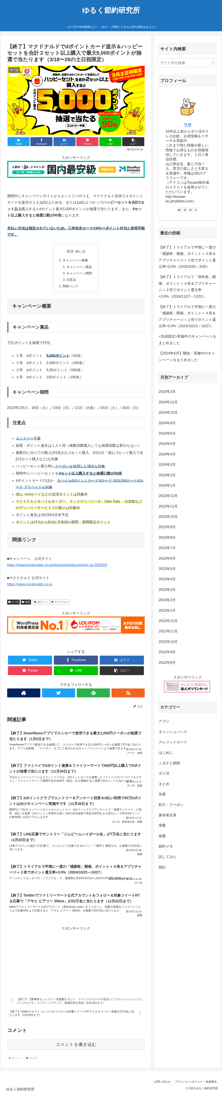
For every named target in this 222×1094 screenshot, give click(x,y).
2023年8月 (167, 538)
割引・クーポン (171, 805)
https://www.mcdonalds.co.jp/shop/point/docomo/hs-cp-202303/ (57, 565)
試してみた (167, 857)
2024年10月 (168, 412)
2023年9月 (167, 527)
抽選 (26, 602)
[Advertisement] (76, 959)
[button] (213, 63)
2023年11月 (168, 506)
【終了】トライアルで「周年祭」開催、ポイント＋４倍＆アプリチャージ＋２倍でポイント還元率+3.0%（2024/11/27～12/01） (187, 286)
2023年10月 (168, 517)
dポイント (41, 602)
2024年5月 (167, 444)
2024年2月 (167, 475)
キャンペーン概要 (75, 260)
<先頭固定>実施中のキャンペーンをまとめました (187, 339)
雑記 (162, 867)
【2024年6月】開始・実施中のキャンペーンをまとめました (187, 356)
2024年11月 (168, 402)
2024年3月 (167, 465)
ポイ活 (13, 602)
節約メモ (166, 846)
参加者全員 (167, 815)
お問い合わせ (162, 1081)
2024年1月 (167, 485)
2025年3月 (167, 392)
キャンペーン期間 (79, 273)
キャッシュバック (173, 732)
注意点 (71, 279)
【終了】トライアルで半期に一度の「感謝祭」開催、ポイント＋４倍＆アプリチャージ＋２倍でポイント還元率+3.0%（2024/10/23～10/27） (187, 316)
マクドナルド (60, 602)
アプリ (164, 721)
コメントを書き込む (76, 1044)
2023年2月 (167, 600)
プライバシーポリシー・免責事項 (196, 1081)
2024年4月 (167, 454)
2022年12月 (168, 621)
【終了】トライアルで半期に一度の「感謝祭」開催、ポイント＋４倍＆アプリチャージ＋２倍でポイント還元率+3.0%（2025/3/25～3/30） (187, 257)
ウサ (188, 125)
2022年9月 (167, 652)
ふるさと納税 (169, 763)
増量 (162, 825)
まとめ (164, 784)
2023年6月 (167, 558)
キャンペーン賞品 (79, 267)
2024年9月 (167, 423)
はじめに (166, 753)
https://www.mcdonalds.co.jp (29, 584)
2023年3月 (167, 590)
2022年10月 (168, 642)
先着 (162, 794)
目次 (70, 251)
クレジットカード (173, 742)
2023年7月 (167, 548)
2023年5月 (167, 569)
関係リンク (71, 286)
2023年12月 (168, 496)
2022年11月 (168, 631)
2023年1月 (167, 611)
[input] (187, 62)
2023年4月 (167, 579)
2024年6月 (167, 433)
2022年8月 (167, 663)
